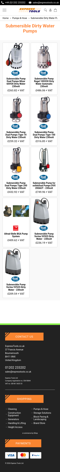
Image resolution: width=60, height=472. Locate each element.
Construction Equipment (14, 414)
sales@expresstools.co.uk (18, 371)
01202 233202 (15, 367)
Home (6, 18)
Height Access (15, 427)
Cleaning (12, 409)
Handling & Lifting (17, 423)
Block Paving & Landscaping (41, 418)
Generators (13, 419)
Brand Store (39, 423)
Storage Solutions (42, 413)
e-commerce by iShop (30, 433)
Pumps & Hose (18, 18)
